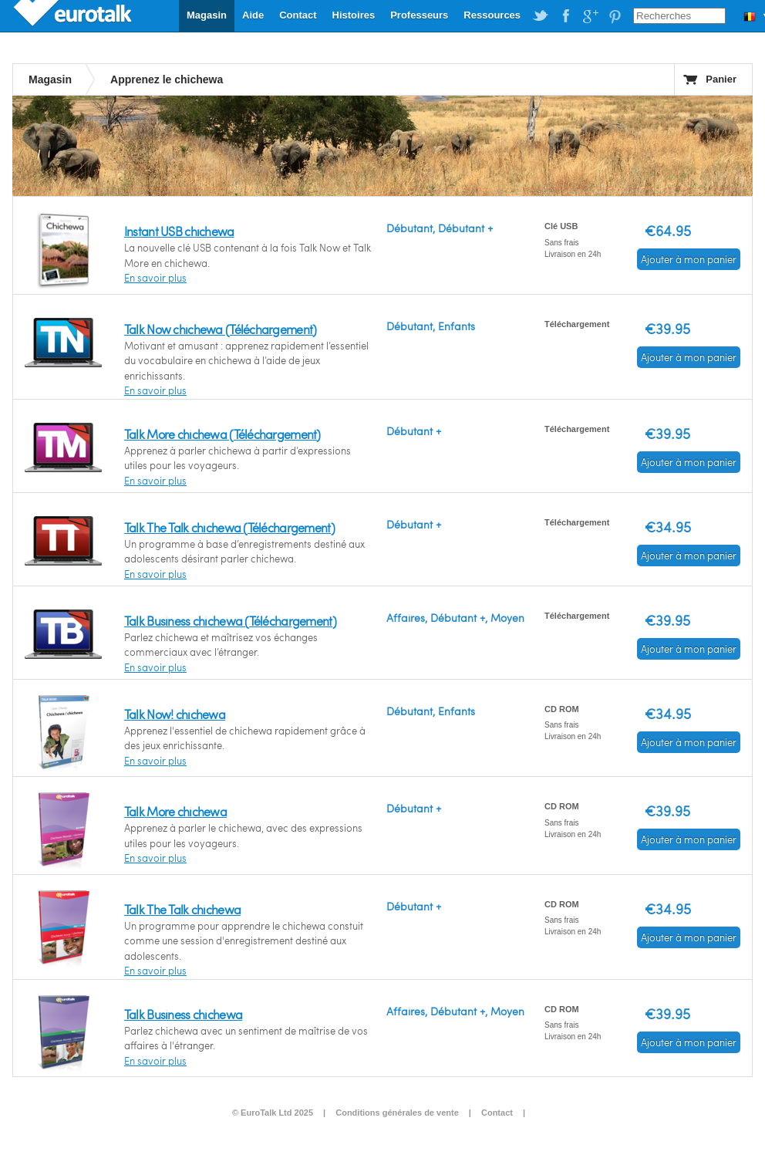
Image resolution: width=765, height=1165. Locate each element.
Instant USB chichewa (179, 231)
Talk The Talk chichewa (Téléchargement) (229, 527)
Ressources (492, 15)
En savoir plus (155, 278)
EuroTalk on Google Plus (590, 16)
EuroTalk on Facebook (565, 16)
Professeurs (419, 15)
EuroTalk (74, 15)
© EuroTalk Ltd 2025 (272, 1112)
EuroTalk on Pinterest (614, 16)
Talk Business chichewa (183, 1014)
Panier (721, 79)
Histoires (354, 15)
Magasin (207, 15)
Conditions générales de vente (397, 1112)
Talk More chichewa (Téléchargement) (222, 434)
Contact (297, 15)
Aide (253, 15)
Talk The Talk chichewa (182, 909)
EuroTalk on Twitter (540, 16)
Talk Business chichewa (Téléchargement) (230, 621)
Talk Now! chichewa (174, 714)
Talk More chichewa (175, 811)
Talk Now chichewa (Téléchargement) (220, 329)
